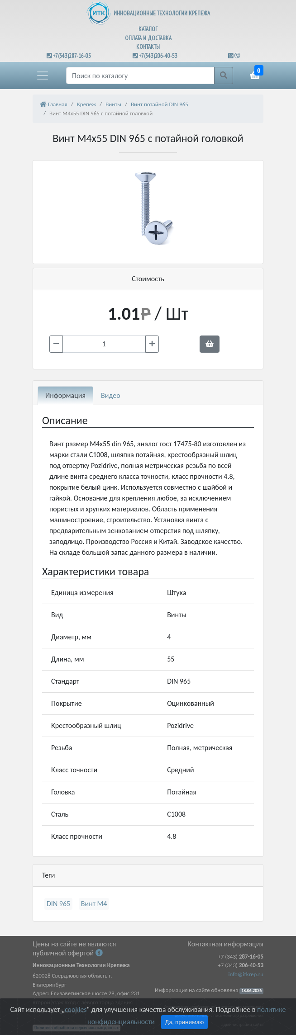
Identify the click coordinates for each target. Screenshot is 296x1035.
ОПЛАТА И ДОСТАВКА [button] (148, 38)
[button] (43, 75)
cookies (75, 1009)
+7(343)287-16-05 (72, 56)
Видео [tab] (110, 395)
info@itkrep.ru (246, 974)
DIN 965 (58, 903)
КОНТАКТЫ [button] (148, 47)
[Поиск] (140, 75)
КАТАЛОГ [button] (148, 29)
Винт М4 (94, 903)
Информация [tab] (65, 395)
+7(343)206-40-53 (158, 56)
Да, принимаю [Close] (184, 1022)
